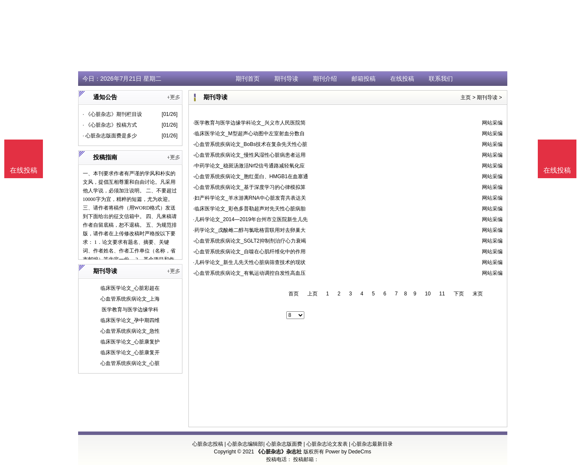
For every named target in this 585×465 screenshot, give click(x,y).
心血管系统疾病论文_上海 (130, 299)
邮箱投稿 (364, 78)
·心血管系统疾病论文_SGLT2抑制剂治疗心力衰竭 (249, 241)
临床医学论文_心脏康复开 (130, 353)
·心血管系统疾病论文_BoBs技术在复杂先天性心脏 (250, 144)
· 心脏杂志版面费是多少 (110, 136)
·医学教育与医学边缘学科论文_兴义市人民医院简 (249, 123)
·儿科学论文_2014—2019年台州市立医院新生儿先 (250, 219)
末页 (478, 294)
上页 (312, 294)
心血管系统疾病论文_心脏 (130, 363)
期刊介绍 (325, 78)
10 (427, 294)
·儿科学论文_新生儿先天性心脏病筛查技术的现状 (249, 262)
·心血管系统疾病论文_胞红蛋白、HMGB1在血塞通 (251, 176)
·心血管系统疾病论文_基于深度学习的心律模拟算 (249, 187)
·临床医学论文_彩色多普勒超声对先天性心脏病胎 (249, 209)
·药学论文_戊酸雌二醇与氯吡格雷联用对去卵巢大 (249, 230)
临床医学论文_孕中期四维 (130, 320)
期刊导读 (286, 78)
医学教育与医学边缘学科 (130, 310)
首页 (293, 294)
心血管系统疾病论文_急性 (130, 331)
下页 (459, 294)
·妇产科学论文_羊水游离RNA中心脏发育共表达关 (249, 198)
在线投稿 (402, 78)
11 (442, 294)
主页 (466, 97)
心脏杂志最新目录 (372, 444)
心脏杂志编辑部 (245, 444)
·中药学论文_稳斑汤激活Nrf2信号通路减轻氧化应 (249, 166)
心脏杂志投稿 (207, 444)
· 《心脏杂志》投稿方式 (110, 125)
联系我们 (441, 78)
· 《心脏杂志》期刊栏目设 (112, 114)
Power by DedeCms (348, 452)
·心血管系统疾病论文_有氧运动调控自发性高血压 (249, 273)
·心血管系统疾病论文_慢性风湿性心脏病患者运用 (249, 155)
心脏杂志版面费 (284, 444)
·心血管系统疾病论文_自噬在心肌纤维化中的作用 (249, 252)
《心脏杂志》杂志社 (278, 452)
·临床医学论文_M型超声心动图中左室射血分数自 (249, 134)
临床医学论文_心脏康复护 (130, 342)
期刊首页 (248, 78)
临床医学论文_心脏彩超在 (130, 288)
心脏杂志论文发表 (327, 444)
